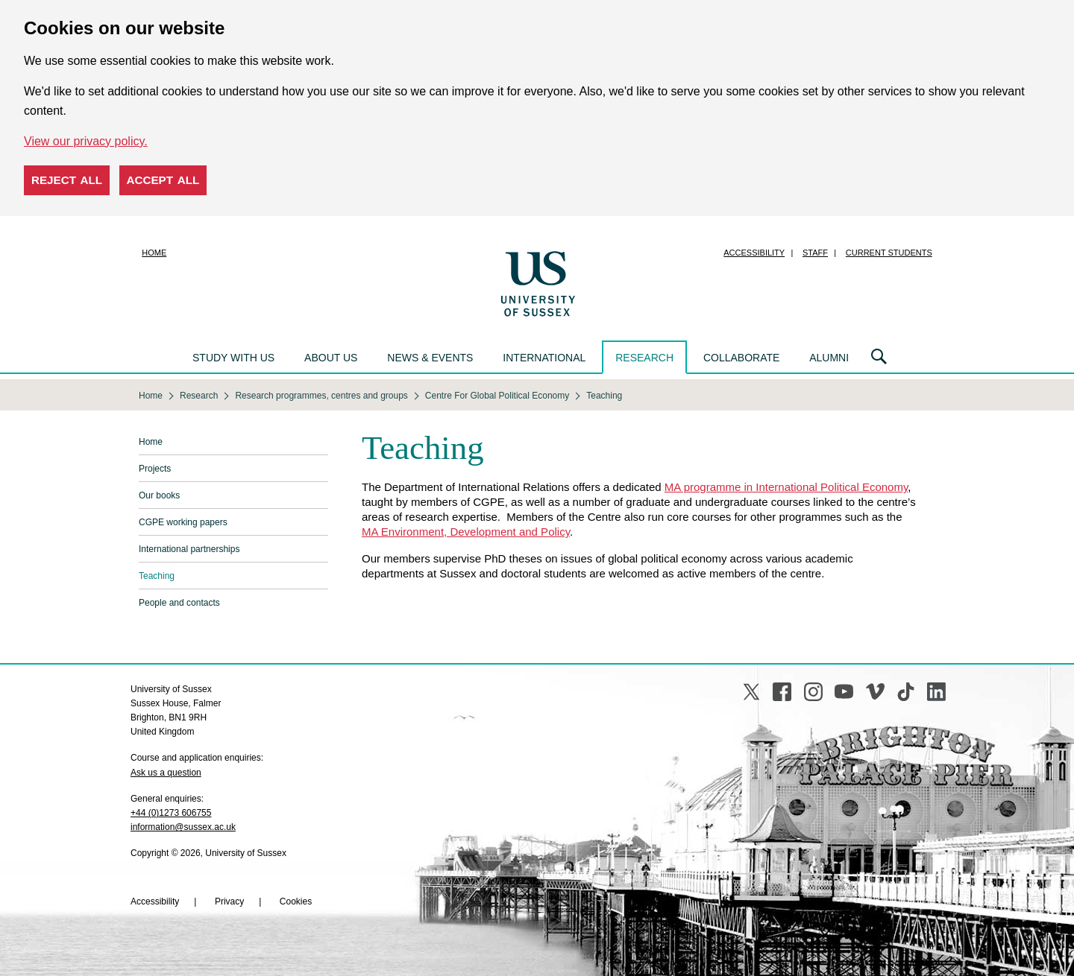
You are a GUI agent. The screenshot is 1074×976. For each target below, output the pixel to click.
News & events (430, 358)
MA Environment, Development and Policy (466, 531)
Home (154, 252)
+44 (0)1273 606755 (171, 813)
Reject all (66, 180)
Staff (815, 252)
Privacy (229, 901)
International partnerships (189, 549)
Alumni (829, 358)
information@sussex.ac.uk (183, 827)
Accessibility (754, 252)
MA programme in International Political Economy (786, 487)
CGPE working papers (183, 522)
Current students (889, 252)
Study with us (233, 358)
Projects (155, 468)
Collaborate (741, 358)
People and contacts (179, 603)
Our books (159, 495)
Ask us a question (166, 772)
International (544, 358)
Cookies (296, 901)
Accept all (163, 180)
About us (330, 358)
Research (644, 358)
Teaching (157, 576)
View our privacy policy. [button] (86, 141)
